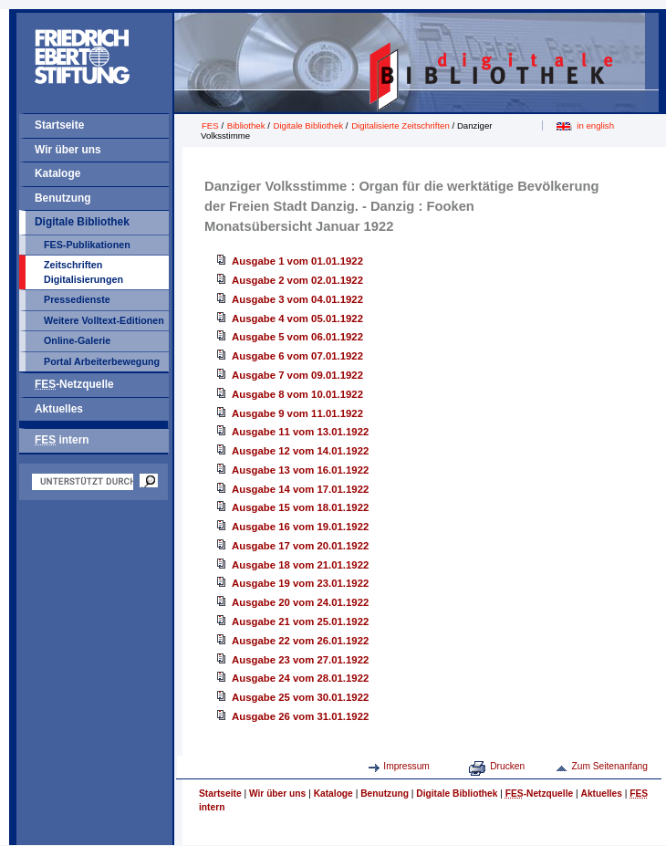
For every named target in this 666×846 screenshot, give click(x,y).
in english (595, 125)
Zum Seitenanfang (609, 767)
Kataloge (57, 173)
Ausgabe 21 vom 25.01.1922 (300, 621)
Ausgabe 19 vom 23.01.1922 (300, 583)
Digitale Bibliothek (82, 221)
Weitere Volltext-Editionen (104, 320)
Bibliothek (246, 125)
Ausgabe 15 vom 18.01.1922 (300, 507)
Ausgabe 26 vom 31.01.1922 (300, 716)
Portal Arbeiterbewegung (102, 361)
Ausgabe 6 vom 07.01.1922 (297, 355)
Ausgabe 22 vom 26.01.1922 (300, 640)
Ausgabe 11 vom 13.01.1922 (300, 431)
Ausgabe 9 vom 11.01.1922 (297, 413)
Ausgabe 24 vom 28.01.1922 (300, 678)
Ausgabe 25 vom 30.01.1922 (300, 697)
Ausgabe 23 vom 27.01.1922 (300, 659)
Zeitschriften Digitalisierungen (83, 272)
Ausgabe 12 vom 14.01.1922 (300, 450)
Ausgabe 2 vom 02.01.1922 (297, 280)
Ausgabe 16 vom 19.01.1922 (300, 526)
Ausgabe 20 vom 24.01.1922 (300, 602)
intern (62, 439)
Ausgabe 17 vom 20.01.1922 (300, 545)
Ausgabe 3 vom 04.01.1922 (297, 299)
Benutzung (63, 198)
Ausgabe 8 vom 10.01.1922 (297, 394)
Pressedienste (77, 299)
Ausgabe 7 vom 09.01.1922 (297, 375)
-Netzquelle (74, 384)
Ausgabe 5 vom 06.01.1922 (297, 336)
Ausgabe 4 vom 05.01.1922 (297, 318)
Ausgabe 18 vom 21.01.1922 (300, 564)
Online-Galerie (77, 340)
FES (210, 125)
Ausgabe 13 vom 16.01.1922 (300, 470)
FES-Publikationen (87, 244)
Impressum (406, 767)
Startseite (59, 125)
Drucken (507, 767)
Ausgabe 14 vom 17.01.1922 (300, 489)
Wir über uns (68, 149)
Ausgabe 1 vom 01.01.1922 (297, 261)
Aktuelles (59, 408)
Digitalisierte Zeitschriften (400, 125)
